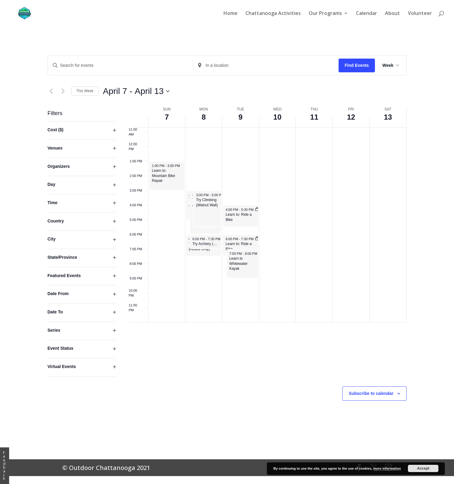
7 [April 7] (167, 117)
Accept (423, 468)
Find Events (357, 65)
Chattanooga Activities (273, 13)
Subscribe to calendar (371, 393)
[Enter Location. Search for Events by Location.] (266, 65)
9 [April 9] (240, 117)
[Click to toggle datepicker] (136, 91)
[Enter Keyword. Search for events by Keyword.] (120, 65)
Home (230, 13)
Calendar (366, 13)
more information (387, 468)
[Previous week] (51, 91)
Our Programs (325, 13)
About (392, 13)
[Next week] (63, 91)
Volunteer (420, 13)
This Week (84, 91)
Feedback (4, 465)
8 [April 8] (203, 117)
